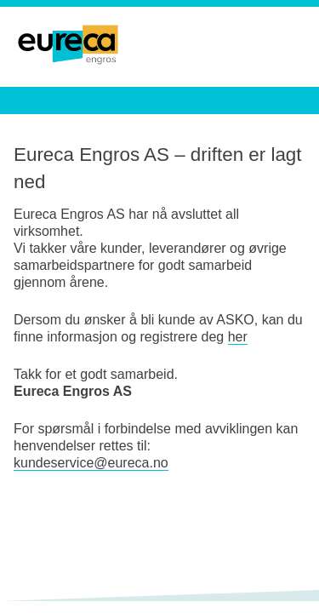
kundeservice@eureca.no (91, 462)
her (238, 336)
